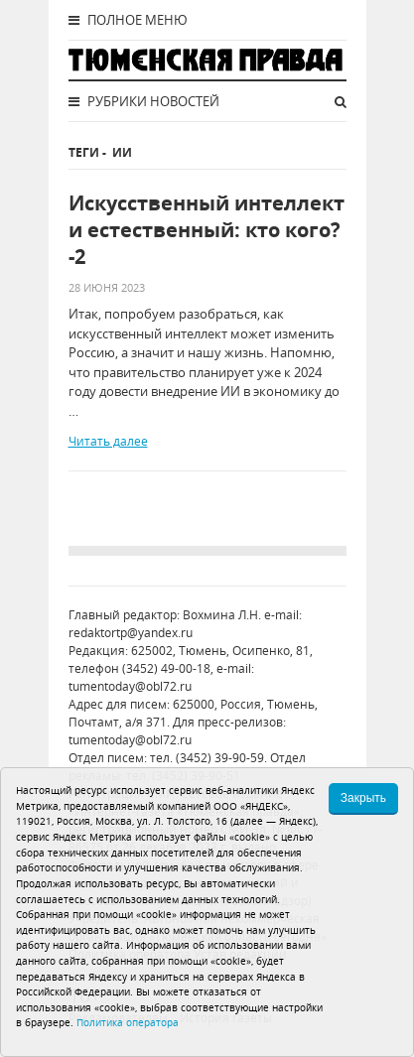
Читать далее (108, 441)
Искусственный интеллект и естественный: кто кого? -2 (207, 230)
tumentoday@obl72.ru (130, 686)
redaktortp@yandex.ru (131, 632)
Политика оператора (127, 1022)
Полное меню (128, 20)
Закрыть (363, 798)
